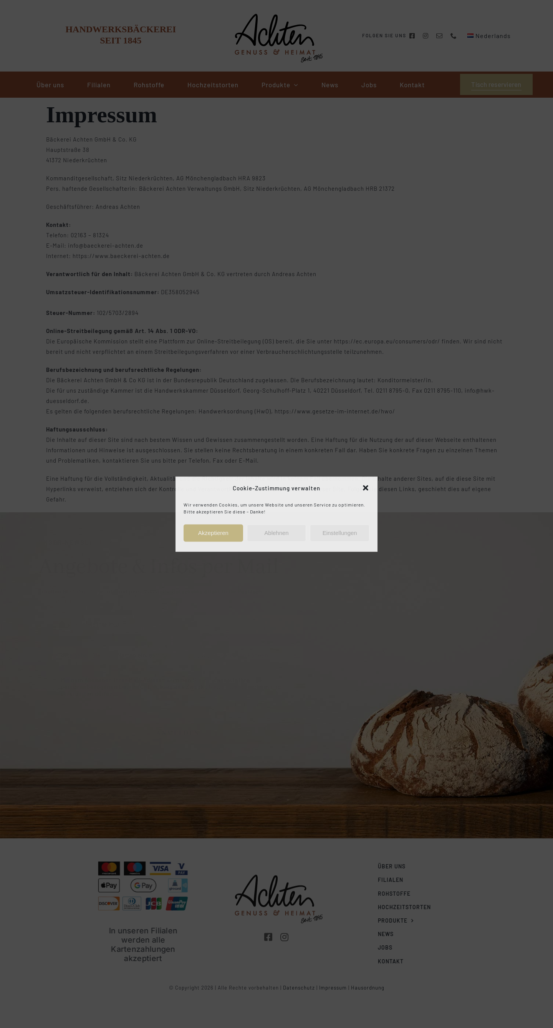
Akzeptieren (213, 533)
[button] (365, 488)
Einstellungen (340, 533)
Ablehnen (276, 533)
